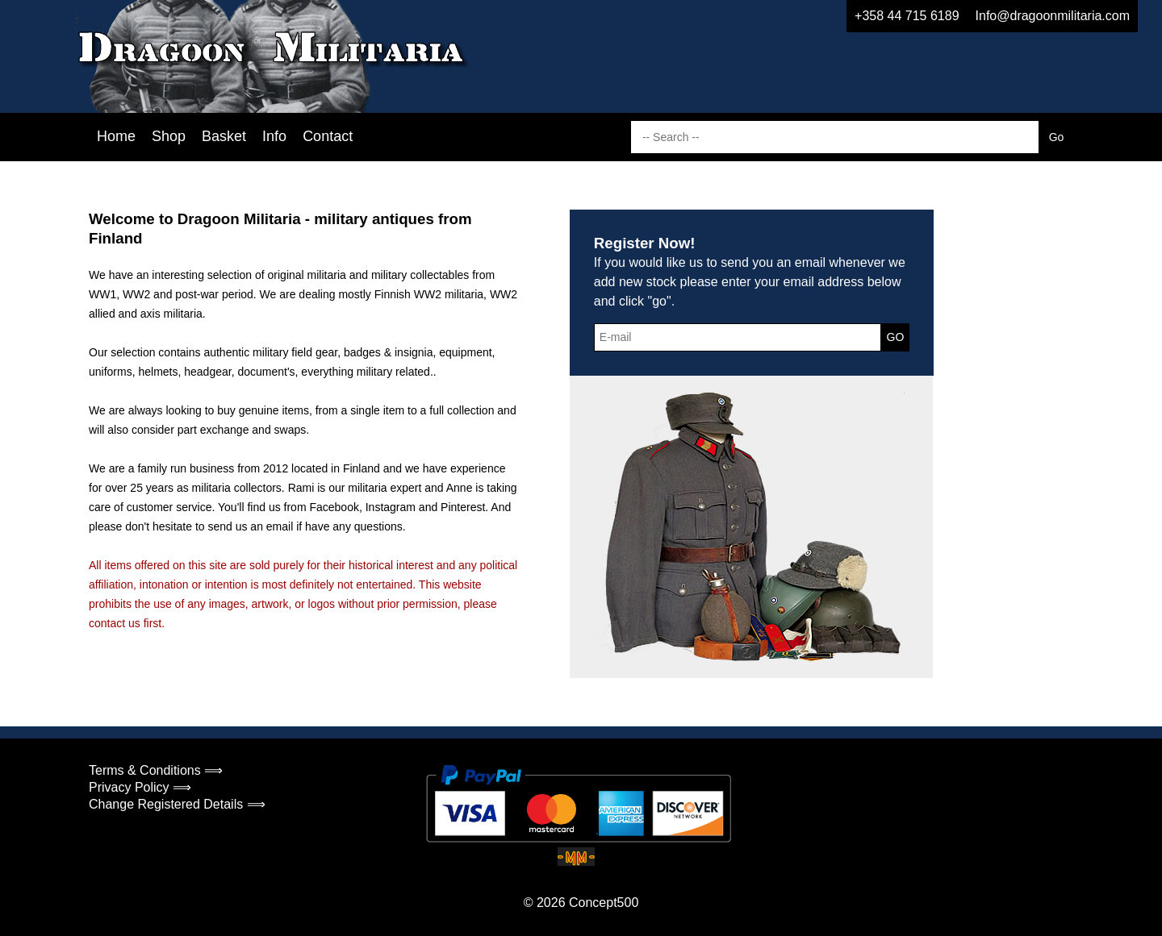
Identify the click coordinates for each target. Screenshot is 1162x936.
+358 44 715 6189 (907, 16)
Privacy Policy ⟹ (140, 787)
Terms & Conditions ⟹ (156, 770)
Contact (328, 136)
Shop (169, 136)
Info (274, 136)
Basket (224, 136)
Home (116, 136)
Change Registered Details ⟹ (177, 804)
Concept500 (603, 902)
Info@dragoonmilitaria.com (1053, 16)
